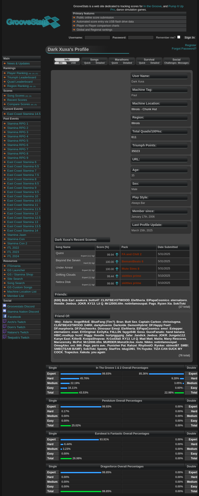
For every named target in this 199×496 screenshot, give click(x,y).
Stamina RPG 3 (17, 132)
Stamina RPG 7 (17, 149)
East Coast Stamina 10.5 (23, 200)
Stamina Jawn (16, 235)
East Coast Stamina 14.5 (23, 114)
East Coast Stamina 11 (22, 205)
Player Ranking (17, 73)
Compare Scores (18, 104)
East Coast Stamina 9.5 (23, 192)
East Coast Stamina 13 (22, 222)
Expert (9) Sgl (88, 270)
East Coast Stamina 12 (22, 213)
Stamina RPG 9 (17, 157)
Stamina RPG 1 (17, 123)
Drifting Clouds (66, 274)
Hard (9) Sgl (89, 263)
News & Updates (18, 63)
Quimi (60, 253)
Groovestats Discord (19, 306)
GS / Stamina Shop (20, 274)
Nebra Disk (63, 282)
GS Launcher (16, 270)
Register (190, 45)
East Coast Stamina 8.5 (23, 183)
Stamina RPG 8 (17, 153)
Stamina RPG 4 (17, 136)
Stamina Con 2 (17, 243)
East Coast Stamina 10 (22, 196)
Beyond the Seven (68, 260)
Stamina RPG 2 (17, 128)
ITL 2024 (13, 256)
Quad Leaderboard (20, 81)
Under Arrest (64, 267)
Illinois (135, 123)
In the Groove (152, 6)
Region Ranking (18, 86)
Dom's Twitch (14, 327)
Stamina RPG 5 (17, 140)
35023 (135, 151)
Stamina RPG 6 (17, 145)
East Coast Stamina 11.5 (23, 209)
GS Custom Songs (19, 287)
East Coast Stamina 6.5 (23, 166)
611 (133, 137)
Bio (60, 63)
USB (73, 63)
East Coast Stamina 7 (21, 170)
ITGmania (14, 266)
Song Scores (15, 95)
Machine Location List (21, 291)
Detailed (100, 63)
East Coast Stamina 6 (21, 162)
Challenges (170, 63)
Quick (87, 63)
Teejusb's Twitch (16, 337)
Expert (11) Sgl (88, 256)
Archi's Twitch (14, 322)
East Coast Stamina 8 (21, 179)
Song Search (16, 283)
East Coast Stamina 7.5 (23, 175)
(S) (33, 74)
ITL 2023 (13, 252)
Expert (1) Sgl (88, 277)
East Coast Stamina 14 (22, 230)
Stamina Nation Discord (21, 311)
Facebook (12, 317)
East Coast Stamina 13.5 (23, 226)
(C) (37, 74)
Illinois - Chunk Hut (144, 109)
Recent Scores (17, 100)
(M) (29, 74)
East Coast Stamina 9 (21, 187)
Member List (15, 296)
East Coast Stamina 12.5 (23, 217)
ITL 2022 (13, 247)
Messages (183, 63)
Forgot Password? (184, 48)
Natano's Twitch (15, 332)
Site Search (15, 278)
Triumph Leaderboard (21, 77)
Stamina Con (16, 239)
